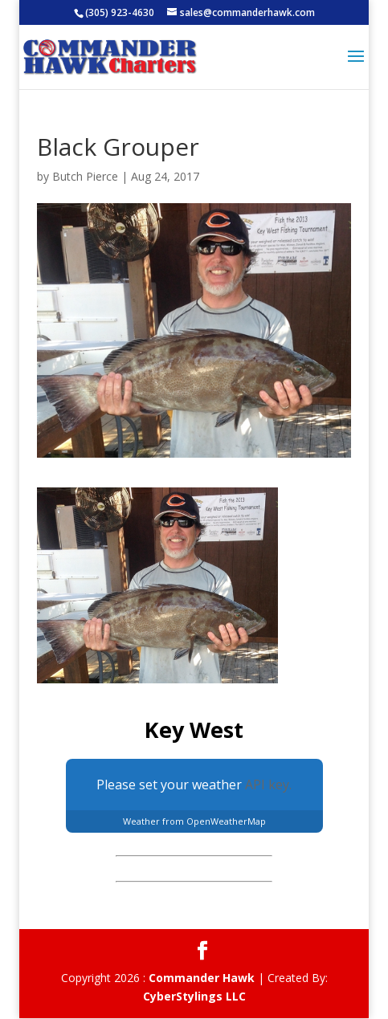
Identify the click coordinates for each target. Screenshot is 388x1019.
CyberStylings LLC (194, 996)
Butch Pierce (85, 176)
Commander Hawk (202, 977)
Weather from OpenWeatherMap (194, 821)
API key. (268, 784)
